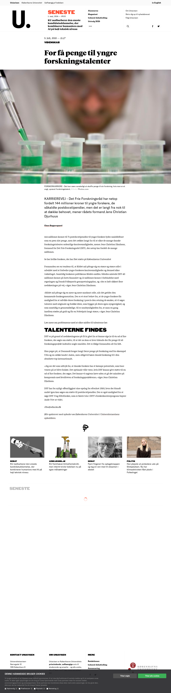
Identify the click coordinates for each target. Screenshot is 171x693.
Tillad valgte (125, 676)
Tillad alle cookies (152, 676)
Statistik (40, 688)
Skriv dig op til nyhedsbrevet (138, 14)
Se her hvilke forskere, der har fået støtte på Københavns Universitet (77, 259)
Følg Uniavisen (132, 18)
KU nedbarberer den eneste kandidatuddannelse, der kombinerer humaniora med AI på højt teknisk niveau (65, 24)
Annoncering (94, 668)
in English (156, 3)
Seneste (61, 12)
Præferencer (27, 688)
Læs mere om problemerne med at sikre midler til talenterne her (75, 322)
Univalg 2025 (94, 21)
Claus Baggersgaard (53, 225)
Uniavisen (14, 3)
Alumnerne (93, 11)
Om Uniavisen (131, 11)
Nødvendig (12, 688)
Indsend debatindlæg (97, 18)
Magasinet (92, 14)
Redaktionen (93, 661)
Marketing (54, 688)
